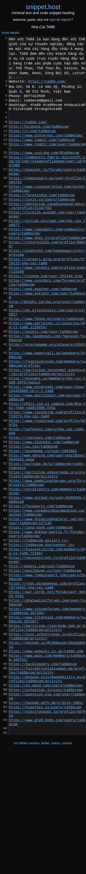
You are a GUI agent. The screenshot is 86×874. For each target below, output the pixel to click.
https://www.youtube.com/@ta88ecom (44, 165)
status (55, 865)
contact (67, 865)
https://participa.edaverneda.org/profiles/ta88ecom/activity (47, 548)
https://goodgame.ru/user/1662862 (43, 520)
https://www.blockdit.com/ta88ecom (44, 509)
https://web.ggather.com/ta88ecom (43, 327)
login (52, 19)
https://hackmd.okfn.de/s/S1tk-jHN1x (46, 819)
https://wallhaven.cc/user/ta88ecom (45, 662)
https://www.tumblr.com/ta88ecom (42, 150)
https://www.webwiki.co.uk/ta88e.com (46, 758)
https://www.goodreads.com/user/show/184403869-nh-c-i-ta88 (47, 446)
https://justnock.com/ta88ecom (40, 504)
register (65, 19)
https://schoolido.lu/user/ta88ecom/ (46, 804)
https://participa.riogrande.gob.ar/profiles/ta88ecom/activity (47, 730)
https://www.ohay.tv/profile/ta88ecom (47, 266)
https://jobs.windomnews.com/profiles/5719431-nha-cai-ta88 (47, 680)
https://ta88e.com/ (47, 82)
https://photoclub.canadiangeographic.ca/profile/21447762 (47, 229)
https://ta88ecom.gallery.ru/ (39, 626)
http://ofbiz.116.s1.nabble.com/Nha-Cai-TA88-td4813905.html (47, 466)
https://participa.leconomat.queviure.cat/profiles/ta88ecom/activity (47, 426)
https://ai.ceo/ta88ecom (33, 514)
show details (10, 32)
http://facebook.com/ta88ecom (39, 134)
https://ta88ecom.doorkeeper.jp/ (42, 631)
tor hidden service (26, 865)
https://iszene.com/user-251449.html (46, 312)
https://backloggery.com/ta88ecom (43, 773)
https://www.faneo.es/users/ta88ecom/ (47, 362)
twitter (45, 865)
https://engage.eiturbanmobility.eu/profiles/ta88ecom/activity (47, 791)
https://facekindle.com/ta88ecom (42, 215)
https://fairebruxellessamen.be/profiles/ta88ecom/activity (47, 781)
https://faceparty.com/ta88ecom (41, 585)
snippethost (43, 6)
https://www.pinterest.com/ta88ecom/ (46, 144)
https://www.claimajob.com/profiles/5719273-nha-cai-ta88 (47, 476)
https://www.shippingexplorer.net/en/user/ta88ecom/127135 (47, 603)
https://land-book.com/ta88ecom (41, 611)
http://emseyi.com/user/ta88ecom (42, 657)
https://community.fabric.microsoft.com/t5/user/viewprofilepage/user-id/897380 (47, 175)
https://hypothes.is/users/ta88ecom (45, 824)
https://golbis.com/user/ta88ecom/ (44, 378)
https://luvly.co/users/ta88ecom (42, 221)
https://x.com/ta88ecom (32, 139)
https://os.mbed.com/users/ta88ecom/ (46, 798)
